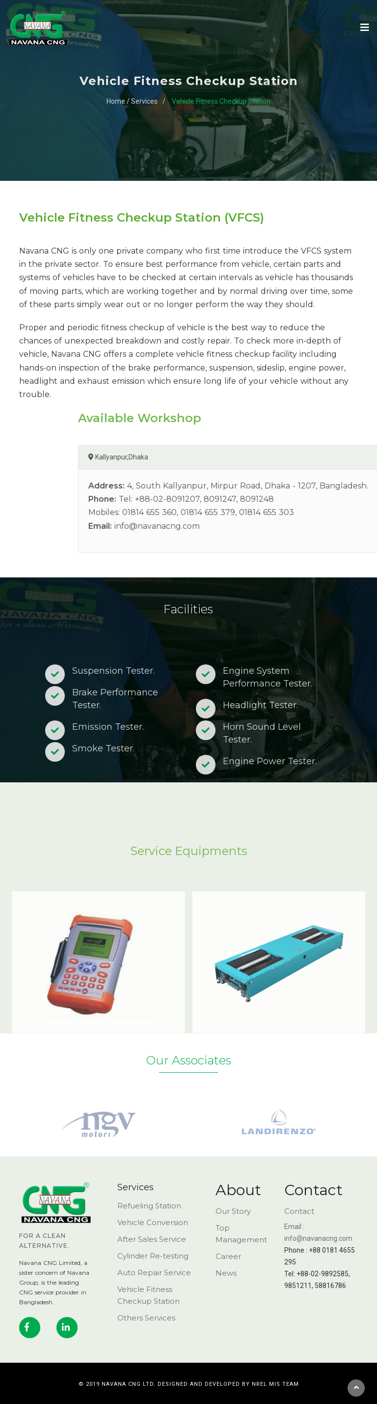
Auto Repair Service (154, 1272)
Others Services (146, 1317)
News (226, 1273)
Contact (299, 1211)
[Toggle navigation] (360, 27)
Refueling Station (149, 1205)
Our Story (233, 1211)
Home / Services (132, 101)
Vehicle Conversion (152, 1222)
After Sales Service (151, 1239)
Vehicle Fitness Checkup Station (221, 101)
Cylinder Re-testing (152, 1256)
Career (228, 1256)
